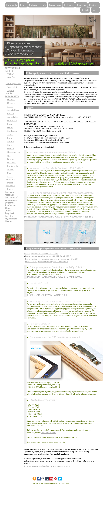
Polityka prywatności (11, 217)
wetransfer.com (48, 432)
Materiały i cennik (37, 5)
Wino (9, 145)
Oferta (8, 210)
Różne (10, 189)
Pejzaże (10, 113)
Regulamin (81, 5)
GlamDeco (12, 77)
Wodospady (12, 131)
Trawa (10, 134)
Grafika (10, 169)
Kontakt (85, 10)
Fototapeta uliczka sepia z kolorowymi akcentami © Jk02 (51, 259)
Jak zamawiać (55, 5)
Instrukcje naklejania (9, 193)
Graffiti (10, 159)
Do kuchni (12, 120)
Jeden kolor (12, 117)
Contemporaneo (13, 83)
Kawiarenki (12, 166)
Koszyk (95, 10)
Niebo (10, 127)
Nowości (11, 99)
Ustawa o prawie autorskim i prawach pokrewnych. (47, 466)
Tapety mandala (10, 92)
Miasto (10, 148)
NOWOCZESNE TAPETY (12, 69)
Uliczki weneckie (10, 177)
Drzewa (11, 103)
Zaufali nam (10, 205)
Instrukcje (69, 5)
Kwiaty (10, 124)
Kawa (9, 138)
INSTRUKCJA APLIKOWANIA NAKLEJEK (47, 295)
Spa (8, 155)
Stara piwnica (13, 152)
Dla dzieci (11, 162)
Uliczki (10, 106)
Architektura (13, 110)
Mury (9, 173)
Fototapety (11, 5)
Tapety (23, 5)
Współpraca (11, 200)
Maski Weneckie (10, 184)
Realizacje (94, 5)
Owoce (10, 141)
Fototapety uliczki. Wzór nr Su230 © (41, 253)
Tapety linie (12, 87)
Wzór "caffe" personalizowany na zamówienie (46, 261)
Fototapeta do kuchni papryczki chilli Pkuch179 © (48, 256)
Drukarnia (9, 202)
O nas (7, 208)
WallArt (10, 73)
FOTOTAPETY (12, 96)
